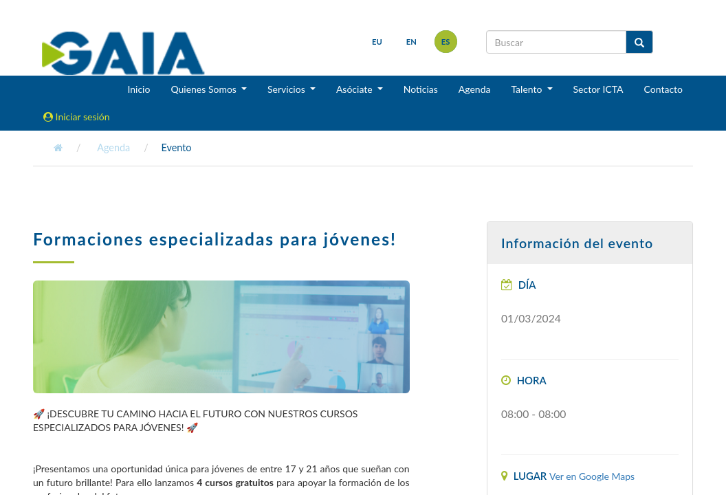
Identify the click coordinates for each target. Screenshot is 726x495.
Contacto (663, 89)
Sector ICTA (598, 89)
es (445, 41)
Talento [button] (527, 89)
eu (377, 41)
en (411, 41)
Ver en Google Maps (592, 476)
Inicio (138, 89)
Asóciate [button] (355, 89)
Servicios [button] (287, 89)
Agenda (475, 89)
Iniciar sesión (76, 116)
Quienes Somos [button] (204, 89)
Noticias (421, 89)
